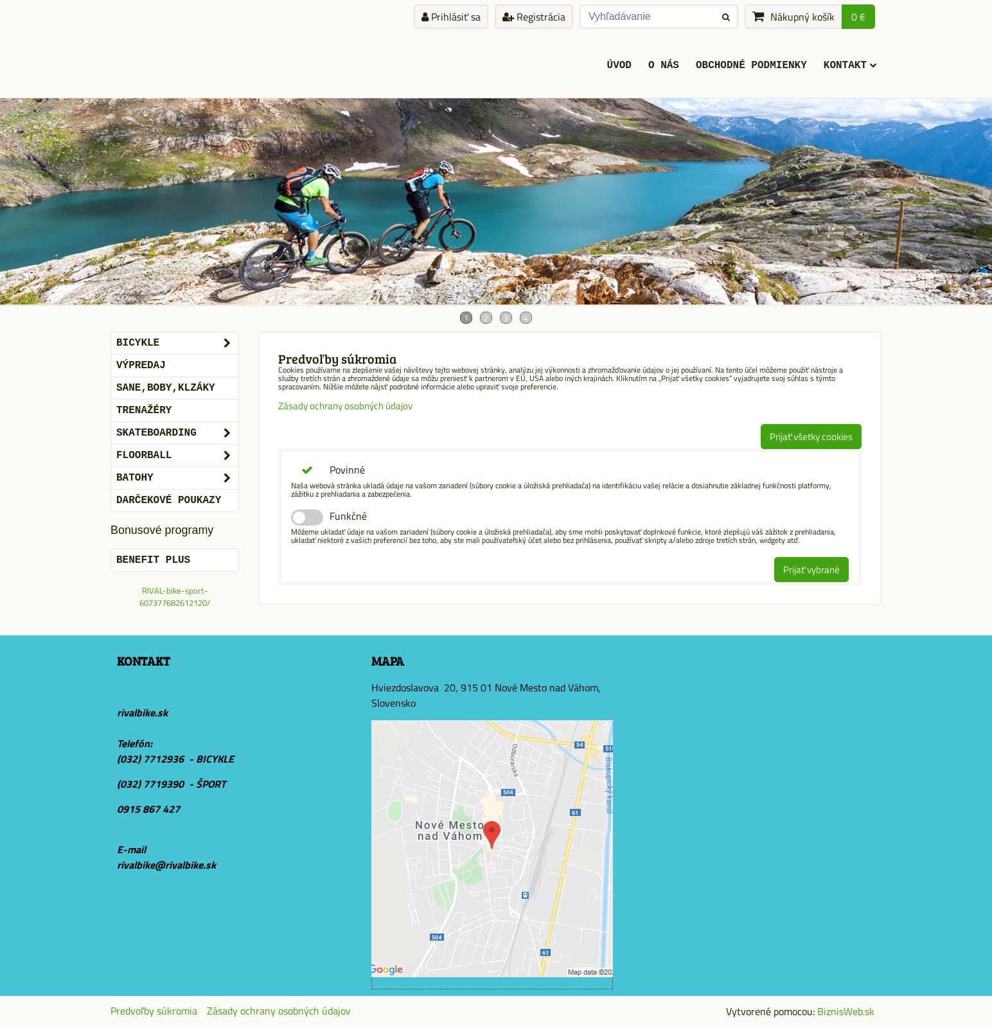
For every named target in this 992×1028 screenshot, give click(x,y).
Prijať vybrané (811, 569)
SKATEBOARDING (177, 433)
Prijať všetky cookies (811, 436)
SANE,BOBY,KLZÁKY (165, 388)
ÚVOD (619, 65)
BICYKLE (177, 343)
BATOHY (177, 478)
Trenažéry (144, 410)
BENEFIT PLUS (153, 560)
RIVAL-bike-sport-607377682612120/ (174, 596)
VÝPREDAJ (141, 365)
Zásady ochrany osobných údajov (345, 405)
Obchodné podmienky (751, 65)
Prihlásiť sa (451, 16)
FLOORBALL (177, 455)
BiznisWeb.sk (845, 1011)
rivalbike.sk (142, 712)
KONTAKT (850, 65)
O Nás (663, 65)
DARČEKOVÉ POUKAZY (168, 500)
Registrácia (533, 16)
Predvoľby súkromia (154, 1010)
